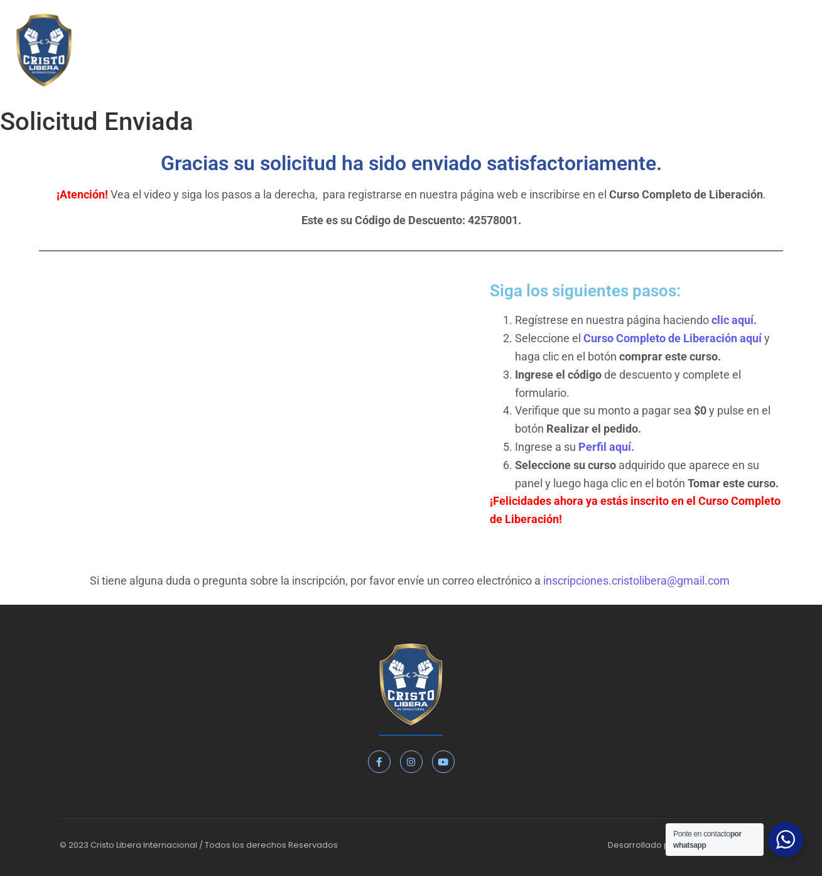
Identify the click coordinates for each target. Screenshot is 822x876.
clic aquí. (734, 320)
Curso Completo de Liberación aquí (673, 338)
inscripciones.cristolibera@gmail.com (636, 580)
